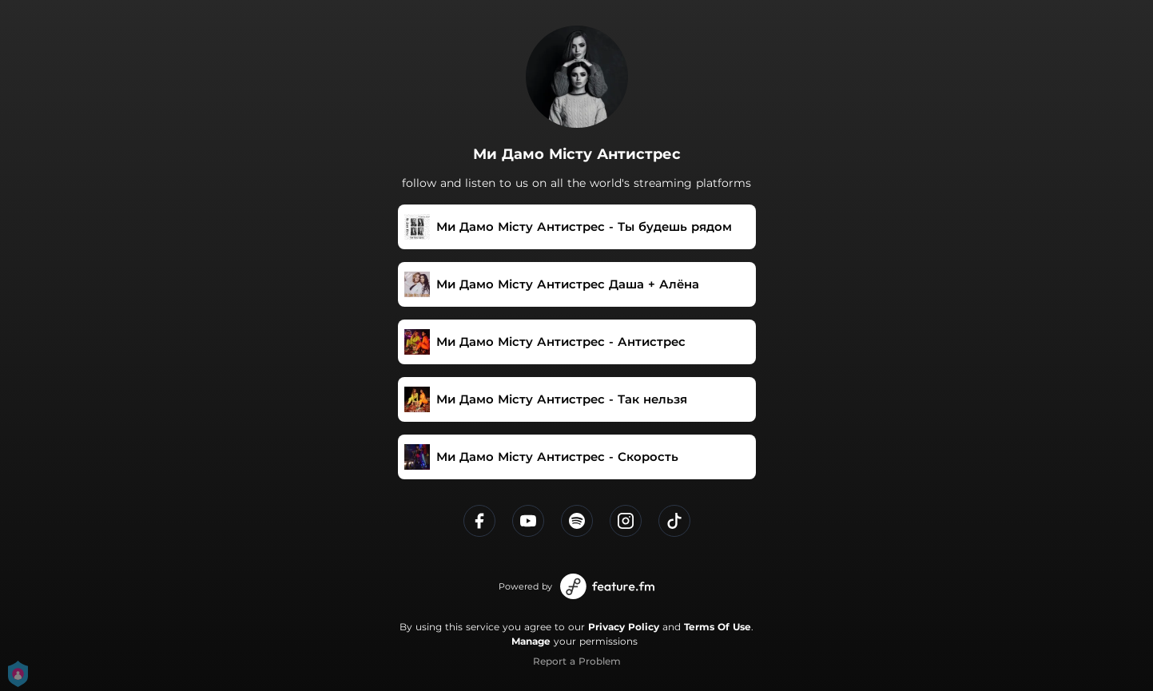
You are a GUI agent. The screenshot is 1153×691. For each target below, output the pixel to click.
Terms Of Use (717, 627)
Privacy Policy (623, 627)
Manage (531, 641)
